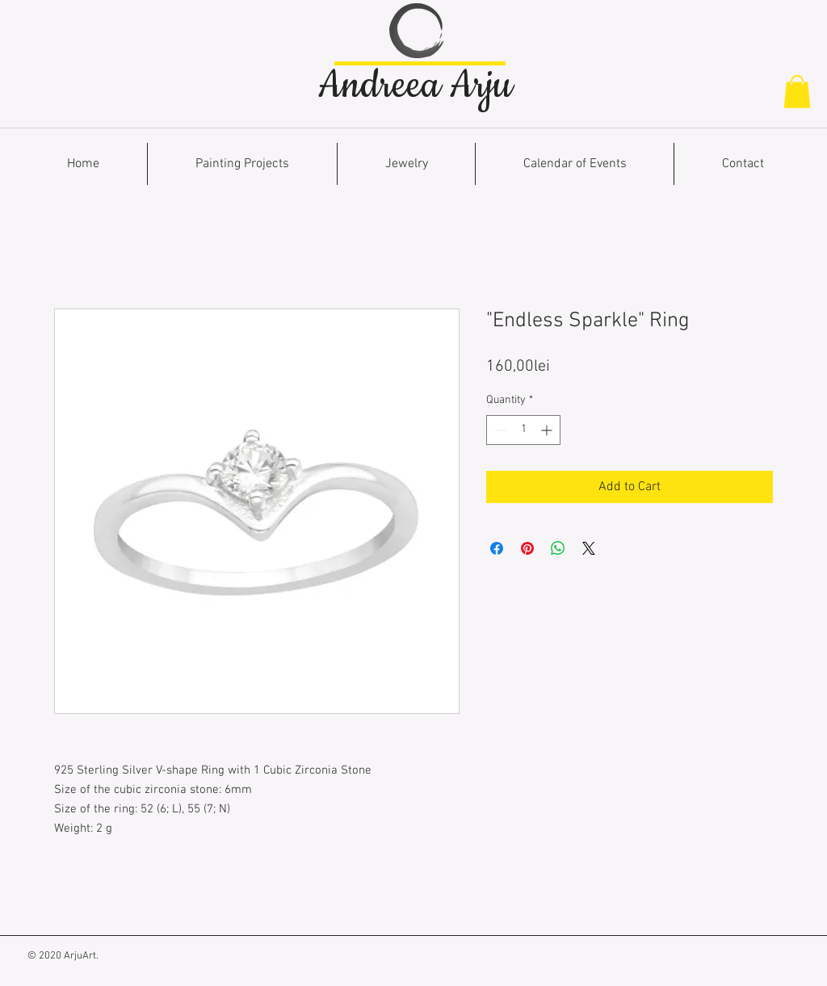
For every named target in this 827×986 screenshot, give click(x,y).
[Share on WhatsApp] (558, 548)
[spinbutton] (523, 430)
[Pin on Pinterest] (527, 548)
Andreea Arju (415, 85)
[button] (797, 91)
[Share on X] (588, 548)
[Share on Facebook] (496, 548)
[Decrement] (499, 430)
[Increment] (548, 430)
